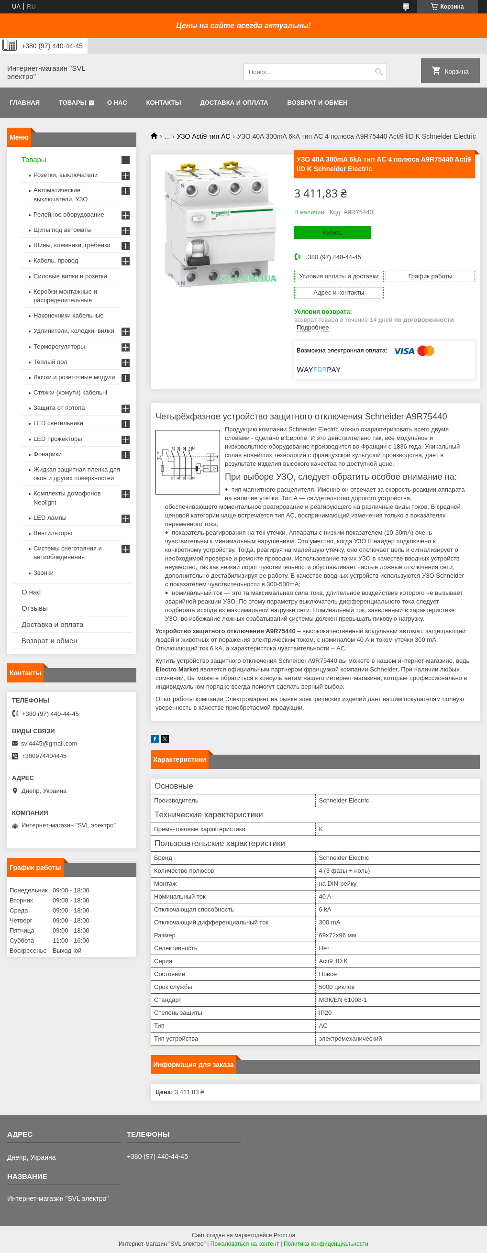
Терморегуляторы (59, 346)
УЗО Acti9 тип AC (204, 136)
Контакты (163, 102)
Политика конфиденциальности (326, 1244)
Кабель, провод (55, 260)
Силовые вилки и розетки (70, 276)
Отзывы (35, 608)
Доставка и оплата (234, 102)
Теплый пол (50, 361)
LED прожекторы (57, 438)
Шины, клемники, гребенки (72, 245)
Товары (72, 102)
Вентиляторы (52, 533)
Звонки (43, 572)
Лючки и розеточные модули (74, 377)
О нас (117, 102)
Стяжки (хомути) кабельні (70, 392)
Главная (25, 102)
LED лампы (49, 517)
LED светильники (58, 423)
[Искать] (378, 72)
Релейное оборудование (68, 214)
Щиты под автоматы (62, 229)
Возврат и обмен (317, 102)
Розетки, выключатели (65, 174)
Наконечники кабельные (68, 315)
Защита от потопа (59, 407)
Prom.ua (284, 1235)
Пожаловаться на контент (244, 1244)
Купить (332, 232)
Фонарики (47, 454)
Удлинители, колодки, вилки (73, 330)
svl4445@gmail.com (49, 743)
